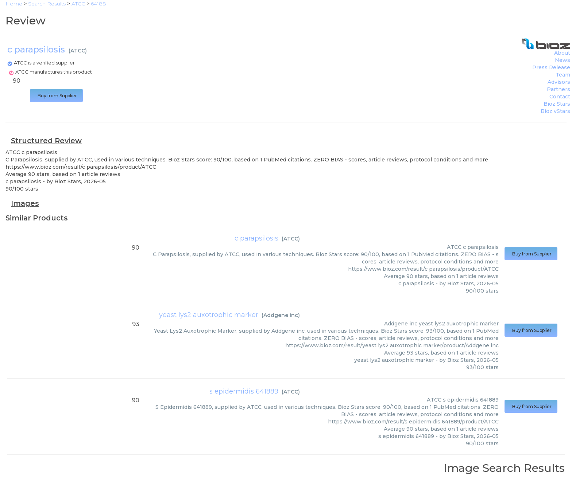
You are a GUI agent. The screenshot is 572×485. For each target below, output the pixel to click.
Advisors (559, 82)
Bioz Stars (557, 104)
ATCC (77, 50)
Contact (559, 96)
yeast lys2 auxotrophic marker (208, 315)
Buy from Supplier (56, 95)
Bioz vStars (555, 111)
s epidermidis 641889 (243, 391)
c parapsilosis (256, 238)
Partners (558, 89)
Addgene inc (280, 315)
